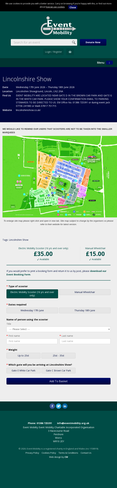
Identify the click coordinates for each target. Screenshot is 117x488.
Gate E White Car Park (23, 371)
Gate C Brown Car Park (58, 371)
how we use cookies (55, 6)
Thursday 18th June (84, 311)
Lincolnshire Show (18, 239)
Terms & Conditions (68, 452)
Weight (12, 349)
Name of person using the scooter (27, 319)
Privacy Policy (32, 452)
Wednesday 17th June (32, 311)
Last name (67, 335)
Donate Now (93, 42)
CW (66, 456)
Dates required (17, 304)
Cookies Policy (49, 452)
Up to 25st (23, 356)
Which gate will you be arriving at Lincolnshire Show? (40, 364)
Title (8, 323)
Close (73, 7)
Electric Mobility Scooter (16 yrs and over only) (32, 294)
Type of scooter (18, 286)
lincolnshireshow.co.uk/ (28, 110)
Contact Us (86, 452)
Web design (55, 456)
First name (14, 335)
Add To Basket (58, 381)
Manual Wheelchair (85, 292)
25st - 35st (58, 356)
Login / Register (53, 51)
